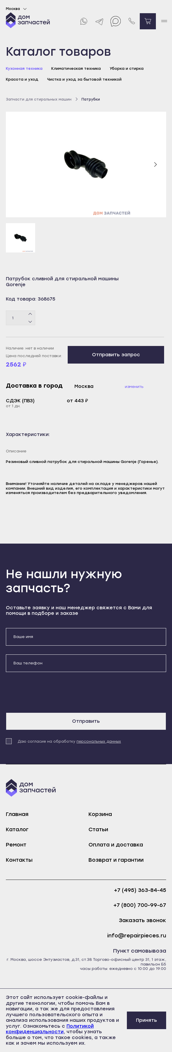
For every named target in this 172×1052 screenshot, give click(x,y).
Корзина (100, 814)
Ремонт (16, 844)
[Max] (116, 21)
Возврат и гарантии (116, 860)
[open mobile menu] (164, 21)
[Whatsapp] (83, 21)
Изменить (134, 386)
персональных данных (98, 741)
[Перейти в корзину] (148, 21)
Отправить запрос (116, 354)
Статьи (98, 829)
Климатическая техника (76, 68)
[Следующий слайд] (155, 164)
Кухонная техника (24, 68)
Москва (17, 8)
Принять (146, 1020)
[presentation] (50, 692)
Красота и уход (22, 79)
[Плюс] (30, 314)
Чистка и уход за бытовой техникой (84, 79)
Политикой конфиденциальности (50, 1029)
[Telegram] (99, 21)
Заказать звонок (142, 920)
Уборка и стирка (127, 68)
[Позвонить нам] (132, 21)
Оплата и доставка (115, 844)
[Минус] (30, 322)
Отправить (86, 721)
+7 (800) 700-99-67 (139, 905)
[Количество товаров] (20, 317)
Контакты (19, 860)
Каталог (17, 829)
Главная (17, 814)
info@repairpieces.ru (136, 936)
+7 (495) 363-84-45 (140, 890)
